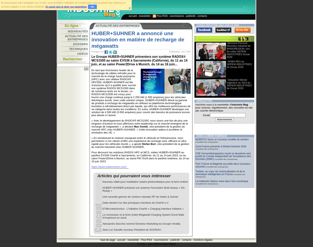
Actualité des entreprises (76, 38)
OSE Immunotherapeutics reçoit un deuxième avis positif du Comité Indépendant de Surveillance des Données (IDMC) (223, 156)
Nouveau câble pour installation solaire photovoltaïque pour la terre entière (145, 181)
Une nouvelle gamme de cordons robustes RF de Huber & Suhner (140, 196)
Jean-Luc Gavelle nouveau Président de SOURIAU (131, 229)
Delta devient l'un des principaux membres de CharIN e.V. (135, 202)
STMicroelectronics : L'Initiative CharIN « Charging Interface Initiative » (143, 208)
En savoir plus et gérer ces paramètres (66, 6)
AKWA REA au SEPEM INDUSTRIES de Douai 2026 (239, 64)
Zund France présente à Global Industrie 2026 (220, 146)
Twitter (223, 30)
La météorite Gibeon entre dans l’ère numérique (221, 181)
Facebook (204, 30)
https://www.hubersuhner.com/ (109, 166)
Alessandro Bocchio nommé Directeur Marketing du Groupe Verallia (141, 223)
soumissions (177, 15)
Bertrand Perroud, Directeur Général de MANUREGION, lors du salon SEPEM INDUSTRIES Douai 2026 (239, 50)
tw (111, 52)
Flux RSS (160, 15)
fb (106, 52)
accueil (133, 15)
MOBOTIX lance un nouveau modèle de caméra (222, 139)
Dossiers (80, 44)
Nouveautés (78, 31)
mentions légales (203, 239)
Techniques (78, 49)
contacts (202, 15)
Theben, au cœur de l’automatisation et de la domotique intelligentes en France (220, 173)
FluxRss (243, 30)
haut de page (107, 239)
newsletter (145, 15)
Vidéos (82, 53)
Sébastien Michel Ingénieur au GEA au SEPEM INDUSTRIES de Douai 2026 (239, 84)
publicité (190, 15)
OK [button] (92, 7)
